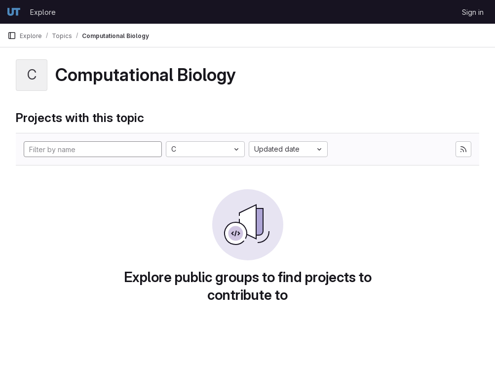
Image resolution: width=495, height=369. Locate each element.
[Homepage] (13, 12)
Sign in (473, 12)
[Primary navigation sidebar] (12, 35)
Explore (43, 12)
